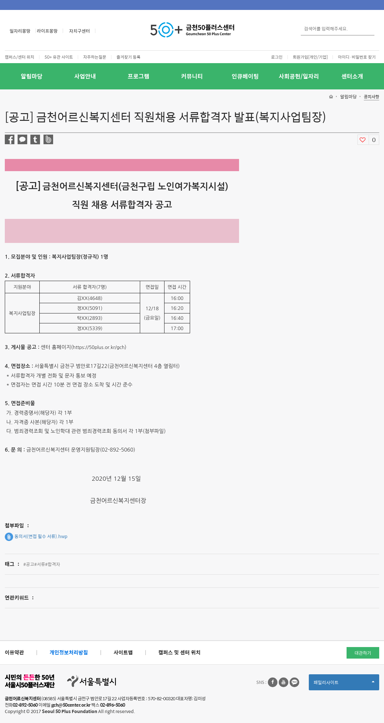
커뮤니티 (192, 76)
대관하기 (363, 652)
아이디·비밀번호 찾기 (357, 57)
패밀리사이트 (344, 684)
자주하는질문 (94, 57)
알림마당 (32, 76)
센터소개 (352, 76)
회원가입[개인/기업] (310, 57)
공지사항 (371, 97)
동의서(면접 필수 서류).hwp (36, 537)
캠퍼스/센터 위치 (19, 57)
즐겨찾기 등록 (128, 57)
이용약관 (14, 652)
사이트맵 (123, 652)
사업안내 (85, 76)
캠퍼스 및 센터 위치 (179, 652)
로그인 (277, 57)
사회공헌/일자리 (299, 76)
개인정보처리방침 (69, 652)
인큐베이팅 (245, 76)
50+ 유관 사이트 (58, 57)
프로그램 (138, 76)
